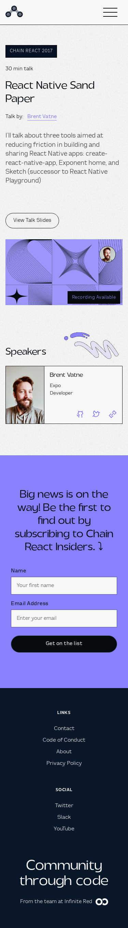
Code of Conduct (64, 740)
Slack (64, 817)
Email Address (29, 604)
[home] (14, 12)
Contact (64, 728)
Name (18, 571)
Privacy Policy (64, 763)
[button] (110, 12)
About (64, 751)
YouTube (64, 829)
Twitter (64, 805)
